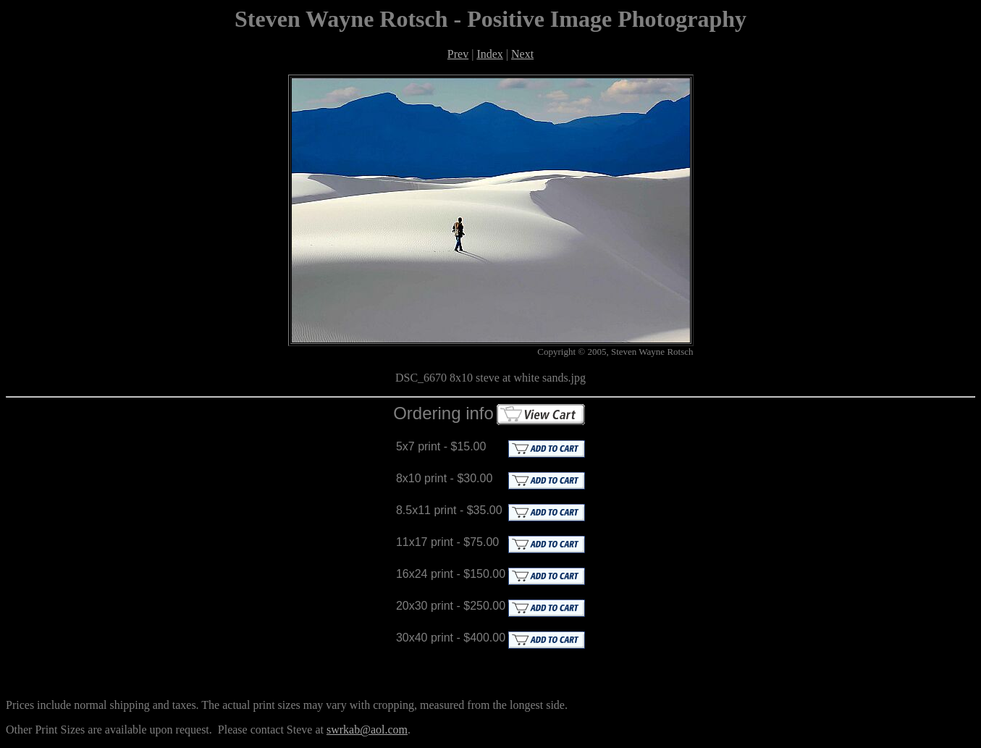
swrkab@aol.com (367, 729)
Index (489, 54)
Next (522, 54)
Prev (457, 54)
